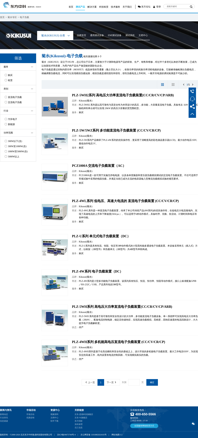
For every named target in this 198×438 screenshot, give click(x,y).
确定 (152, 382)
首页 (71, 7)
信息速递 (4, 421)
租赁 (9, 80)
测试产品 (80, 7)
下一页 (111, 382)
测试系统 (130, 35)
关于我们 (127, 7)
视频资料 (54, 414)
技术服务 (115, 7)
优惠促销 (30, 417)
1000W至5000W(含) (16, 151)
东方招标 (78, 421)
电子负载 (24, 17)
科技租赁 (103, 7)
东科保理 (78, 424)
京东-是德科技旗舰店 (84, 414)
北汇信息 (78, 427)
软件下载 (54, 421)
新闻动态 (4, 414)
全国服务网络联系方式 (144, 426)
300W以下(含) (13, 141)
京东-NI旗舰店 (81, 417)
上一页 (90, 382)
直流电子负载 (13, 97)
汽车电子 (11, 119)
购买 (9, 75)
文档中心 (143, 35)
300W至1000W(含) (16, 146)
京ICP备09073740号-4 (66, 435)
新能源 (10, 124)
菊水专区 (12, 17)
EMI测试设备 (114, 35)
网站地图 (115, 435)
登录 (158, 6)
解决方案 (92, 7)
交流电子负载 (13, 102)
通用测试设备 (97, 35)
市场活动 (30, 414)
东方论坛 (145, 6)
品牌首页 (81, 35)
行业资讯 (4, 417)
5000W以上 (12, 156)
